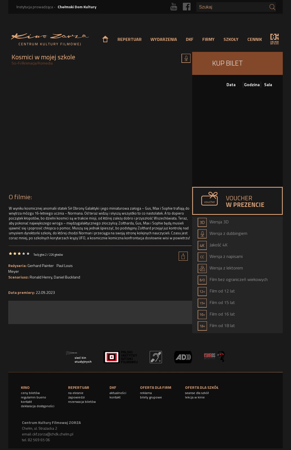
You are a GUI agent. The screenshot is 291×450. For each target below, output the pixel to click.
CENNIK (254, 39)
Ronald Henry (41, 277)
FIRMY (208, 39)
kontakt (26, 401)
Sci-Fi (16, 63)
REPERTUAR (129, 39)
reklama (146, 392)
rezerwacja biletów (82, 401)
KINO (25, 387)
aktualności (118, 392)
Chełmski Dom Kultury (77, 7)
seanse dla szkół (197, 392)
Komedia (45, 63)
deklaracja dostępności (37, 406)
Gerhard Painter (40, 265)
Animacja (29, 63)
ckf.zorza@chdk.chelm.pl (52, 434)
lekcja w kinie (195, 397)
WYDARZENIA (163, 39)
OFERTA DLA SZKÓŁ (202, 387)
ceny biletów (30, 392)
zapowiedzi (76, 397)
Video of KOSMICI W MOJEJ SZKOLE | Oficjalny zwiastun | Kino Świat (100, 131)
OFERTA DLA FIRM (155, 387)
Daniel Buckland (67, 277)
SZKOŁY (231, 39)
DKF (190, 39)
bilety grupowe (151, 397)
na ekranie (75, 392)
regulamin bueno (33, 397)
